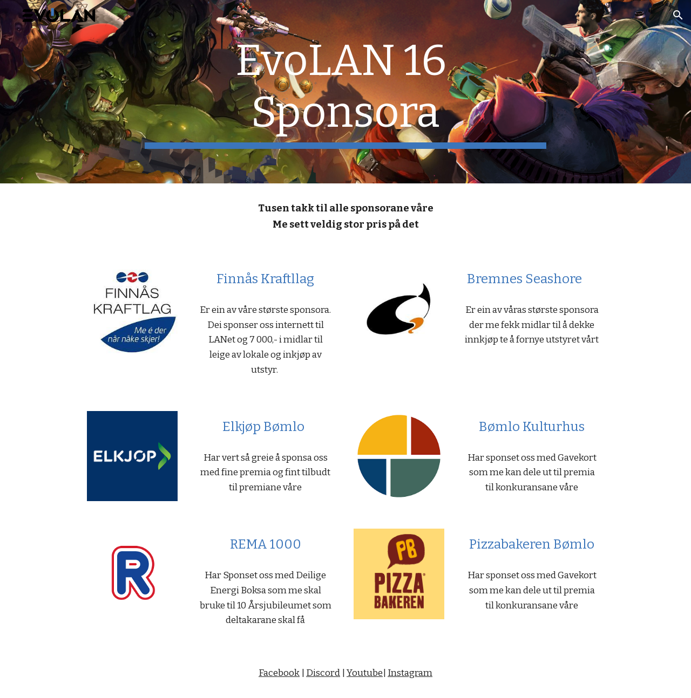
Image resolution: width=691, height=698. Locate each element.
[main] (345, 91)
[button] (678, 15)
